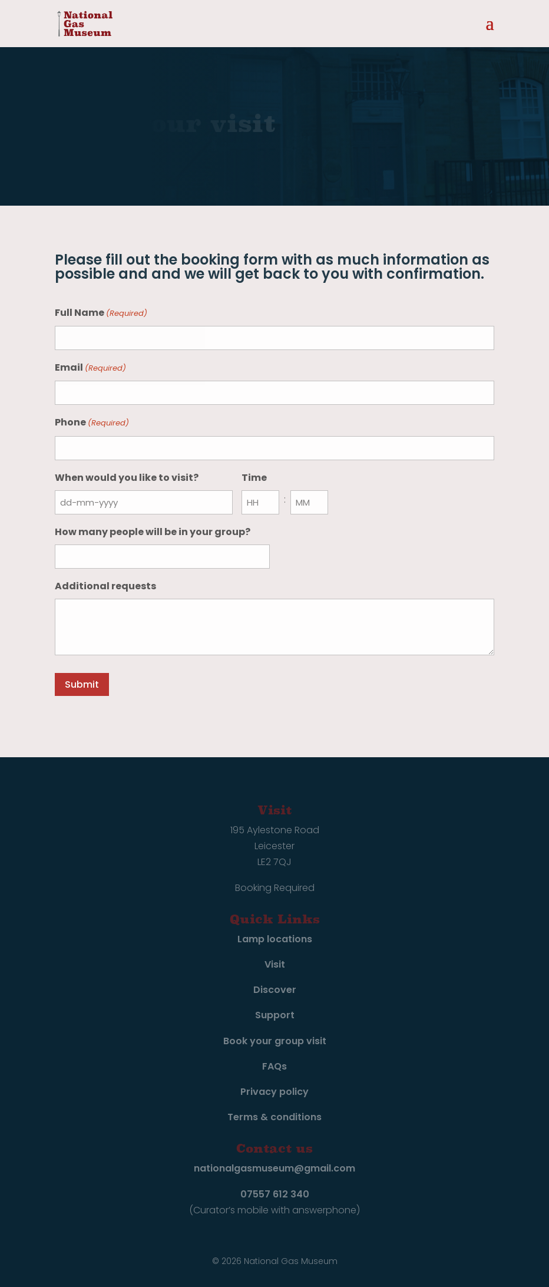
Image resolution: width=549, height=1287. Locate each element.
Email (90, 368)
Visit (274, 964)
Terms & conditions (274, 1117)
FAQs (274, 1066)
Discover (274, 989)
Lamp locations (274, 939)
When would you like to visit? (127, 477)
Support (275, 1015)
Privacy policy (274, 1091)
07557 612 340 (274, 1194)
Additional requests (105, 586)
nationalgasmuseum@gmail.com (274, 1168)
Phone (92, 423)
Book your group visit (274, 1041)
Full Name (101, 313)
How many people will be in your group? (152, 532)
